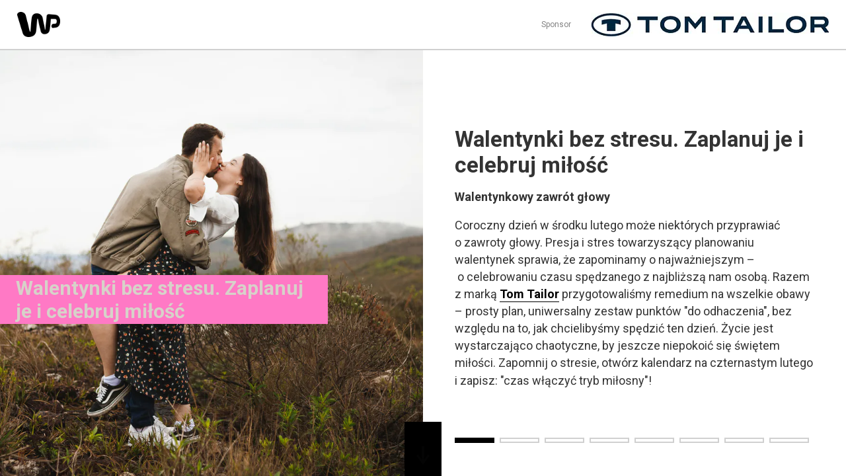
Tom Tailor (529, 294)
